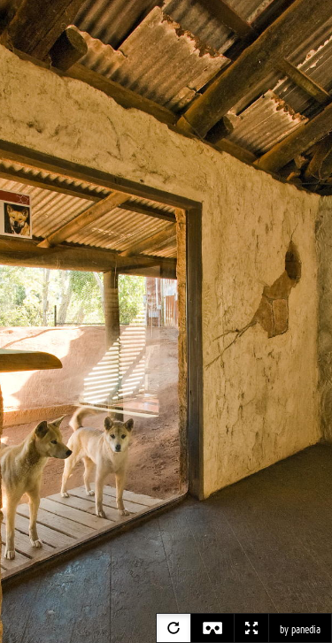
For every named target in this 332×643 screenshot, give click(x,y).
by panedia (300, 630)
